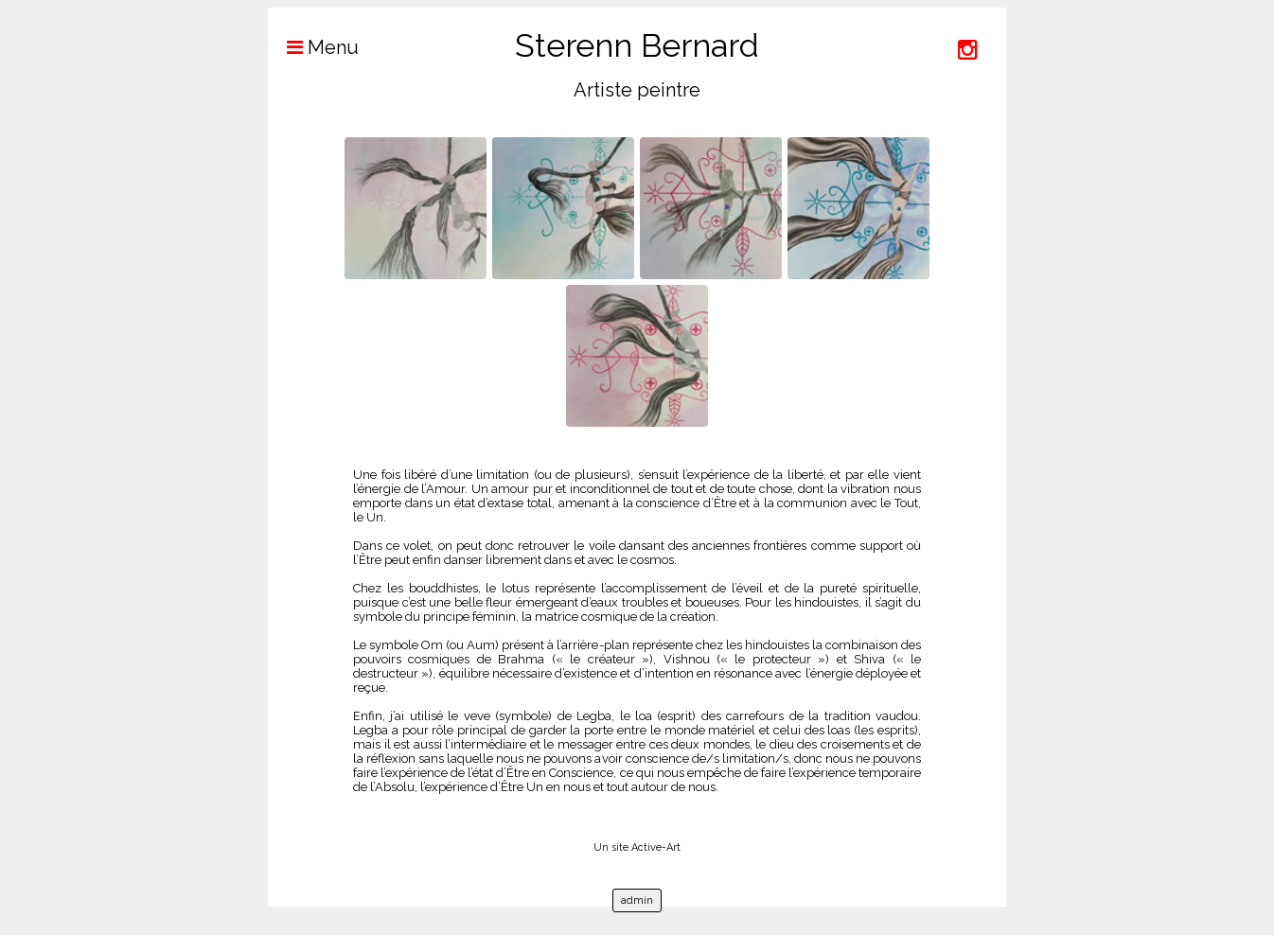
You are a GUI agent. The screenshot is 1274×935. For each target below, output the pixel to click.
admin (637, 900)
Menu (313, 47)
